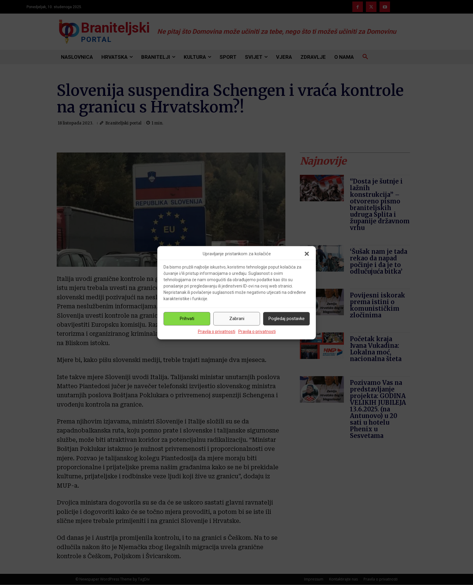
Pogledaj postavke (286, 318)
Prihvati (187, 318)
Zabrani (236, 318)
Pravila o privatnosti (216, 331)
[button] (307, 254)
